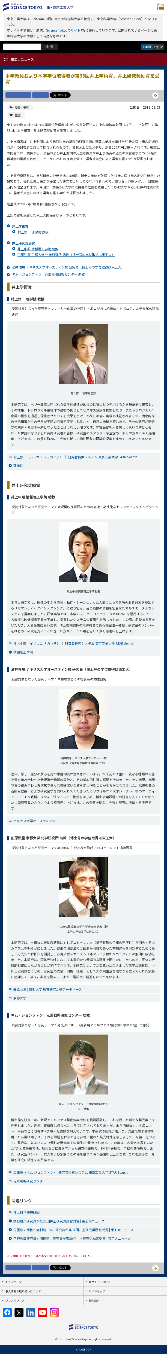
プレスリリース (15, 1300)
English (158, 47)
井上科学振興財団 (26, 1212)
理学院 (18, 465)
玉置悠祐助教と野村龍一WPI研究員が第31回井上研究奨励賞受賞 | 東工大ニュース (73, 1229)
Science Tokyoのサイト (63, 30)
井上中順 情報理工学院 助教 (37, 248)
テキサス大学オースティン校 (34, 820)
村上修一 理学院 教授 (33, 232)
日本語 (147, 47)
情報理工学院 (23, 652)
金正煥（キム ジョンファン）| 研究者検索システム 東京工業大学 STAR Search (70, 1172)
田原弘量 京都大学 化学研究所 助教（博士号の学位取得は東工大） (66, 254)
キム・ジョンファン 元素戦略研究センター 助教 (48, 274)
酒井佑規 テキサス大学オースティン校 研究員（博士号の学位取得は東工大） (68, 267)
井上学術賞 (20, 226)
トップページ (13, 1282)
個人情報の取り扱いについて (23, 1291)
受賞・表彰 (22, 107)
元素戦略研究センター (29, 1181)
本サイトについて (100, 1282)
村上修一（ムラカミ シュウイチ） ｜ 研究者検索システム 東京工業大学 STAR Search (75, 457)
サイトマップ (97, 1291)
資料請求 (94, 1300)
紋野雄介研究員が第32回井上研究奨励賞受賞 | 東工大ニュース (59, 1221)
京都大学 (19, 998)
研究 (17, 115)
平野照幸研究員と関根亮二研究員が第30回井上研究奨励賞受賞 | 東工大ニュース (72, 1238)
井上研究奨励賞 (23, 243)
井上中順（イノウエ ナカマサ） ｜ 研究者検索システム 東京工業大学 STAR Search (73, 643)
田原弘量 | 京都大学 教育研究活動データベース (47, 989)
